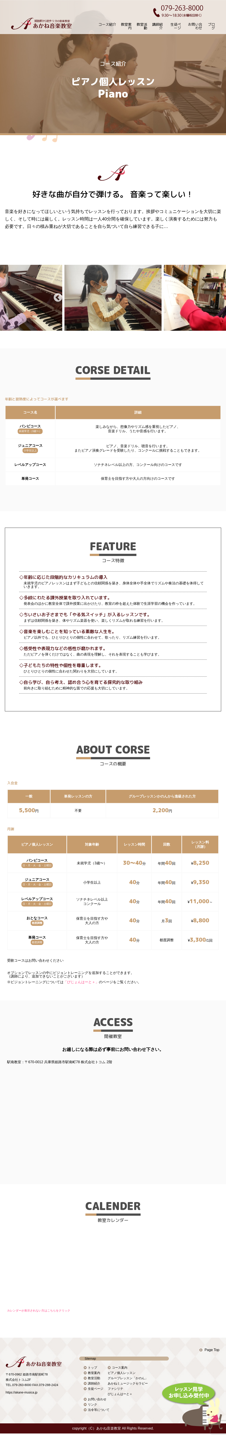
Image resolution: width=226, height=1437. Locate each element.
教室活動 (142, 26)
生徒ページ (175, 26)
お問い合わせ (195, 26)
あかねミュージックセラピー (128, 1383)
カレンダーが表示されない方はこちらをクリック (38, 1310)
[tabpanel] (113, 298)
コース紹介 (107, 24)
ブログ (211, 26)
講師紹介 (157, 26)
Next (168, 297)
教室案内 (126, 26)
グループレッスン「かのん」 (128, 1378)
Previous (57, 297)
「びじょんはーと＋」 (81, 982)
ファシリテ (115, 1388)
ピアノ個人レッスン (122, 1373)
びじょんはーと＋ (120, 1394)
